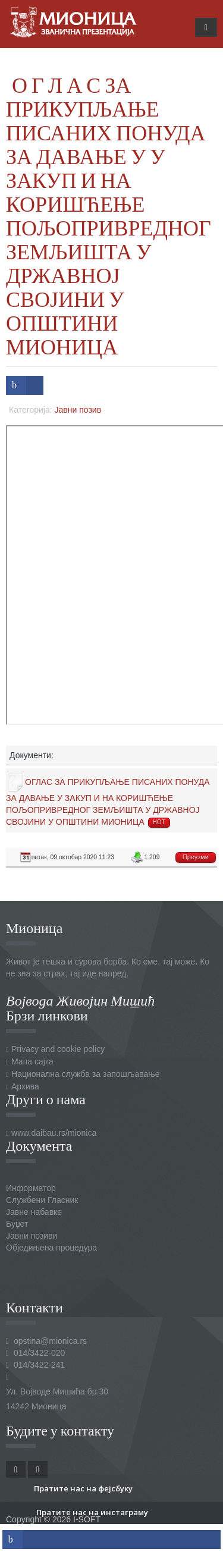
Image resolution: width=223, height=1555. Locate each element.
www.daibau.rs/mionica (53, 1133)
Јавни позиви (31, 1235)
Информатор (31, 1188)
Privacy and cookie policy (58, 1049)
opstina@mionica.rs (50, 1341)
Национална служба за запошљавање (85, 1074)
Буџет (17, 1224)
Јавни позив (78, 409)
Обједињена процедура (51, 1247)
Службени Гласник (42, 1200)
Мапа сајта (32, 1061)
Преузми (196, 856)
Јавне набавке (34, 1212)
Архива (25, 1086)
